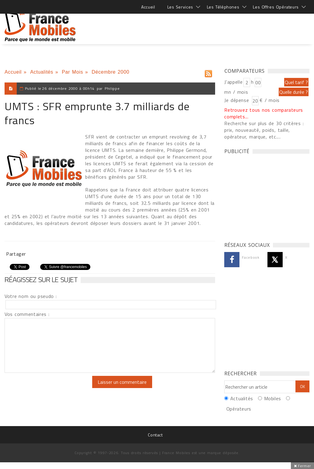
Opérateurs (238, 408)
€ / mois (270, 100)
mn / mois (236, 92)
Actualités (41, 72)
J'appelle (233, 82)
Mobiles (272, 398)
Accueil (148, 7)
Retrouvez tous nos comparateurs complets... (263, 113)
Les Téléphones (223, 7)
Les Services (180, 7)
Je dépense (237, 100)
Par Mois (72, 72)
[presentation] (55, 388)
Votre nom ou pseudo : (31, 296)
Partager (16, 253)
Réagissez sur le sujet (41, 279)
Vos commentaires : (27, 314)
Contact (155, 435)
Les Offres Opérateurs (276, 7)
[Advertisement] (198, 24)
